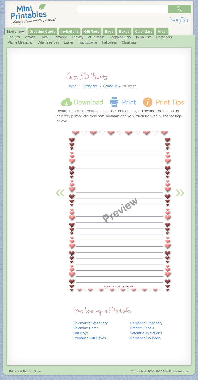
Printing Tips (179, 20)
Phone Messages (20, 42)
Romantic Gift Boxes (89, 338)
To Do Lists (144, 37)
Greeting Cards (42, 31)
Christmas (129, 42)
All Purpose (96, 37)
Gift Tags (91, 31)
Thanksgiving (87, 42)
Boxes (124, 31)
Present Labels (142, 328)
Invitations (70, 31)
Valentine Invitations (146, 333)
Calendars (143, 31)
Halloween (109, 42)
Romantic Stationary (146, 323)
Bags (109, 31)
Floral (44, 37)
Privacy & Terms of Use (25, 371)
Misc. (162, 31)
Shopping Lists (120, 37)
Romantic (60, 37)
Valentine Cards (86, 328)
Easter (68, 42)
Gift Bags (80, 333)
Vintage (30, 37)
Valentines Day (48, 42)
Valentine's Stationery (90, 323)
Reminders (164, 37)
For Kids (14, 37)
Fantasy (77, 37)
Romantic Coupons (145, 338)
